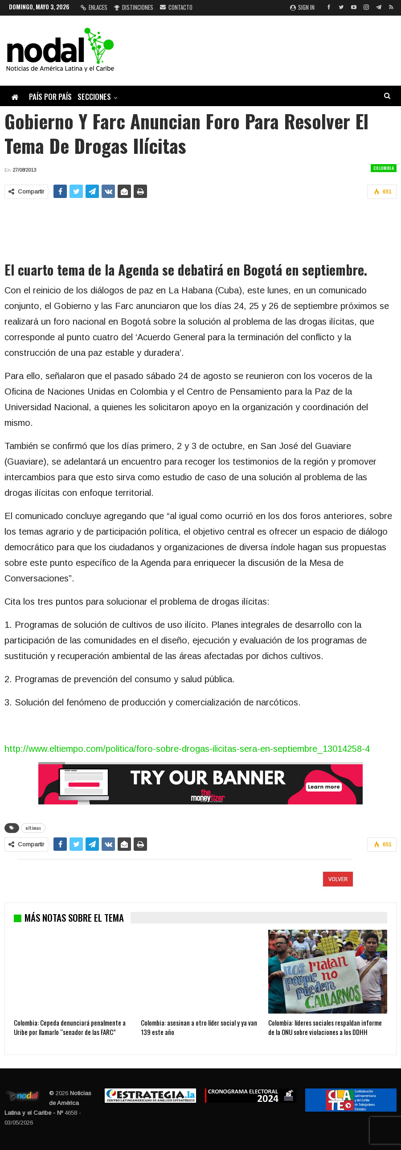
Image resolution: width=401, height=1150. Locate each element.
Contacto (176, 7)
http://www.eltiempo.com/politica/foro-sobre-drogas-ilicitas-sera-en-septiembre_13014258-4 (187, 749)
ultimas (33, 827)
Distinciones (133, 7)
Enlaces (94, 7)
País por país (50, 96)
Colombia (383, 168)
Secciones (94, 96)
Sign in (302, 7)
